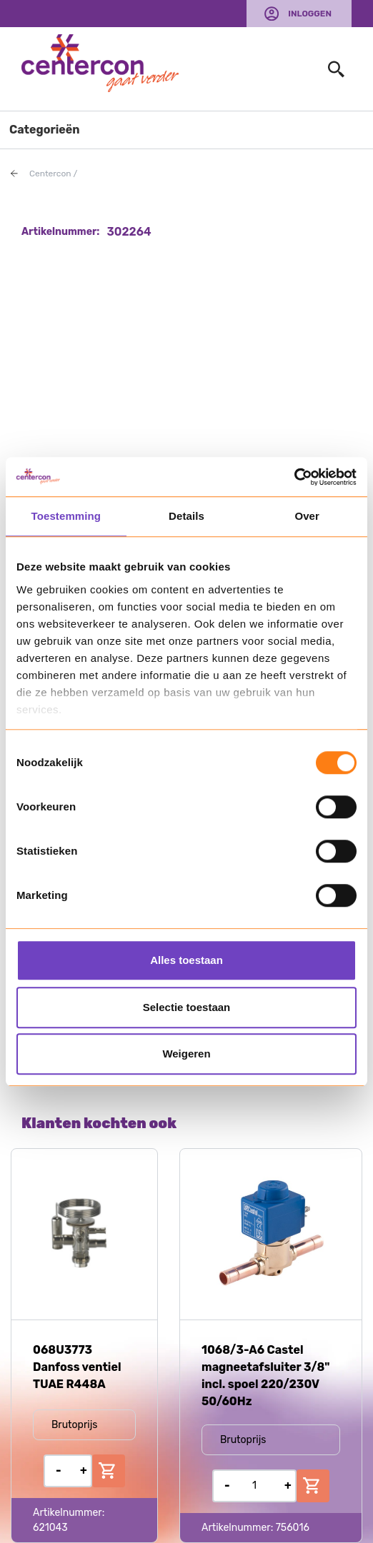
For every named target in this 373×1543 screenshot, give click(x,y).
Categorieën (44, 129)
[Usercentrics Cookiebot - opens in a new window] (294, 477)
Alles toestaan (186, 960)
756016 (292, 1528)
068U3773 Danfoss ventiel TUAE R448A (77, 1367)
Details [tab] (186, 516)
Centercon (50, 174)
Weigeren (186, 1053)
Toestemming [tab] (66, 516)
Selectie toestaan (187, 1007)
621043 (50, 1528)
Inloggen (310, 14)
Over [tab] (306, 516)
